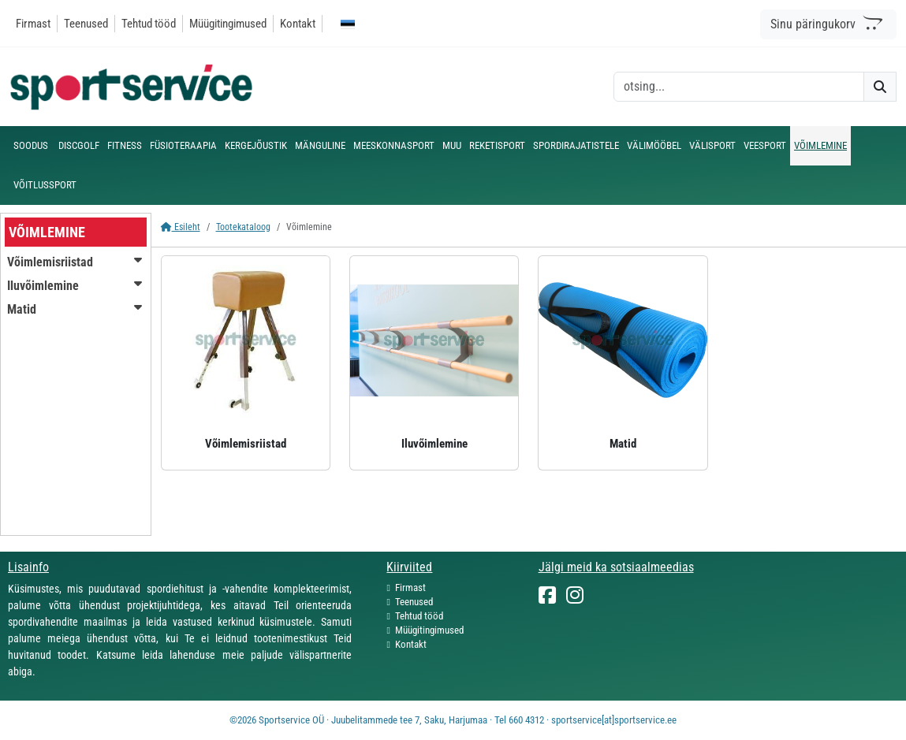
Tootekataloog (243, 226)
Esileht (180, 226)
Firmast (33, 24)
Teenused (86, 24)
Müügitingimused (228, 24)
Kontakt (297, 24)
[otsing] (738, 87)
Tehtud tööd (148, 24)
